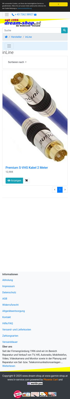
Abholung (7, 280)
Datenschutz (9, 292)
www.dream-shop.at (33, 375)
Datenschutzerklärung (25, 8)
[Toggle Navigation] (9, 46)
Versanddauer (10, 341)
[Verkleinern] (6, 14)
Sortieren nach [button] (16, 62)
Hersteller (16, 36)
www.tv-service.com (18, 379)
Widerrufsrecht (10, 304)
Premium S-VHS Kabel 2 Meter (27, 167)
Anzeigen (14, 180)
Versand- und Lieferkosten (16, 329)
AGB (4, 298)
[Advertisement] (35, 235)
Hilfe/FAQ (7, 323)
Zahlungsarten (10, 335)
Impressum (8, 286)
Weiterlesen (8, 365)
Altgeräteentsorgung (13, 311)
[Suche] (31, 30)
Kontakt (6, 317)
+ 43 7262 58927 (22, 14)
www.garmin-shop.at (56, 375)
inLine (28, 36)
